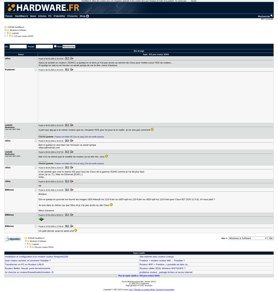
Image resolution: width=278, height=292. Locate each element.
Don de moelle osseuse (94, 137)
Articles (42, 16)
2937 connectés (267, 19)
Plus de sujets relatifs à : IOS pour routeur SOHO (139, 276)
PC (50, 16)
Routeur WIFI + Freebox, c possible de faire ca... (164, 264)
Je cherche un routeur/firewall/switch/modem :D (29, 272)
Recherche (265, 16)
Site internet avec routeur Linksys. (157, 256)
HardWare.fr (21, 16)
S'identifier (59, 16)
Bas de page (139, 51)
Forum (8, 16)
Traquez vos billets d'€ (63, 137)
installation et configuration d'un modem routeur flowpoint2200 (36, 256)
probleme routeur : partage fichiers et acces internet (166, 272)
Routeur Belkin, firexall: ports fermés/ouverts (27, 268)
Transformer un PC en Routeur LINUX (24, 264)
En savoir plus (181, 1)
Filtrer (59, 47)
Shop (84, 16)
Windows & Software (18, 30)
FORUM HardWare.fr (16, 27)
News (33, 16)
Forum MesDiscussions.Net (132, 282)
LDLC (131, 290)
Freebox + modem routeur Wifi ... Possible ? (162, 260)
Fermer (193, 1)
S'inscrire (72, 16)
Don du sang (79, 137)
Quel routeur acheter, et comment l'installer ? (28, 260)
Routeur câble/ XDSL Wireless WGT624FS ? (162, 268)
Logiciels (15, 33)
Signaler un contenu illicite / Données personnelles (154, 290)
